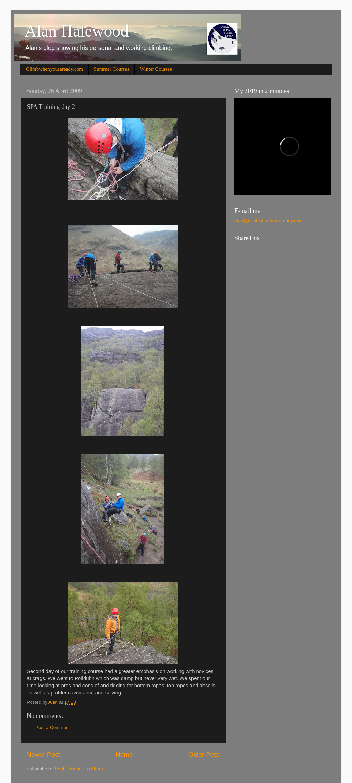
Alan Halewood (77, 31)
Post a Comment (52, 727)
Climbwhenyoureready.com (54, 69)
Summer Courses (111, 69)
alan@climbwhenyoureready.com (268, 220)
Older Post (203, 754)
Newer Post (43, 754)
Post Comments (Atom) (79, 768)
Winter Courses (156, 69)
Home (124, 754)
